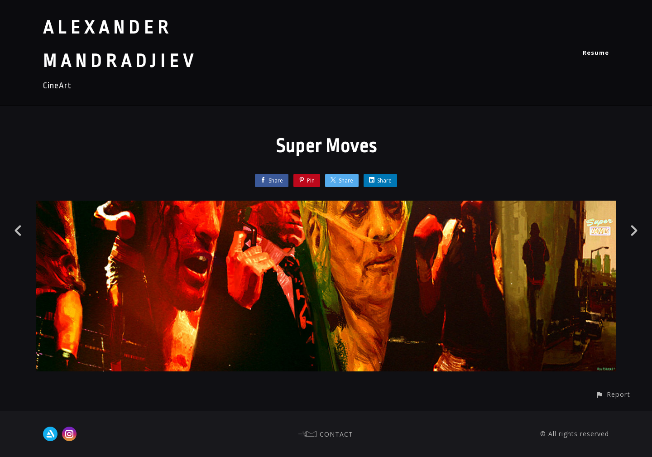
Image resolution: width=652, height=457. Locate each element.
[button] (613, 394)
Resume (596, 52)
